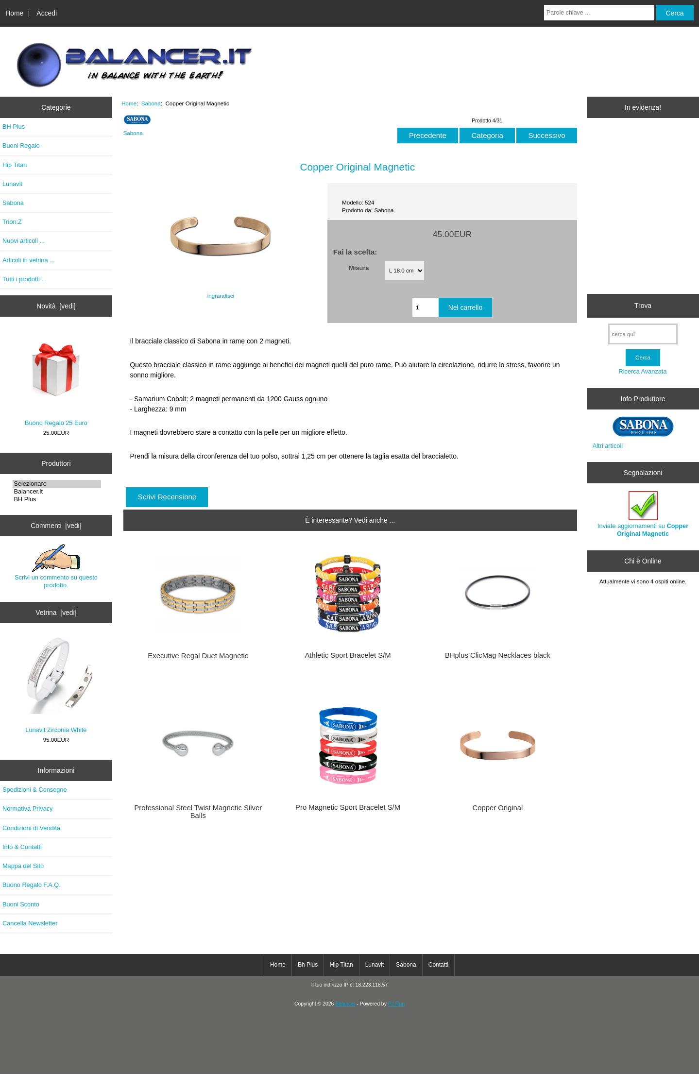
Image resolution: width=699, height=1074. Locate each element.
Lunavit (12, 184)
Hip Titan (14, 165)
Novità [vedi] (55, 306)
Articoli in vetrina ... (28, 260)
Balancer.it (57, 491)
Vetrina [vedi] (55, 612)
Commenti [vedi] (56, 525)
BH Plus (13, 126)
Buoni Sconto (20, 904)
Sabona (151, 103)
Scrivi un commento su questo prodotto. (56, 566)
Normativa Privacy (27, 808)
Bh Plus (308, 964)
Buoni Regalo (21, 145)
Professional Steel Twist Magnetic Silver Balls (198, 811)
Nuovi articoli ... (23, 240)
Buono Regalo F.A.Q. (31, 884)
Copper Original (497, 808)
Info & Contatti (22, 847)
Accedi (46, 13)
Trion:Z (12, 221)
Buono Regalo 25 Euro (56, 378)
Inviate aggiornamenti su (642, 514)
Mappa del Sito (23, 865)
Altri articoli (608, 445)
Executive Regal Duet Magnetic (198, 656)
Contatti (438, 964)
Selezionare (57, 484)
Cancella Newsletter (29, 923)
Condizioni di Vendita (31, 828)
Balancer (345, 1003)
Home (14, 13)
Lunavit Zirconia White (56, 684)
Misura (359, 268)
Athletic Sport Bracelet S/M (348, 655)
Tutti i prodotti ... (24, 279)
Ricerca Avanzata (643, 371)
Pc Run (396, 1003)
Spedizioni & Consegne (34, 789)
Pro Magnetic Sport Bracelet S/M (347, 807)
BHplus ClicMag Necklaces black (497, 655)
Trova (642, 305)
